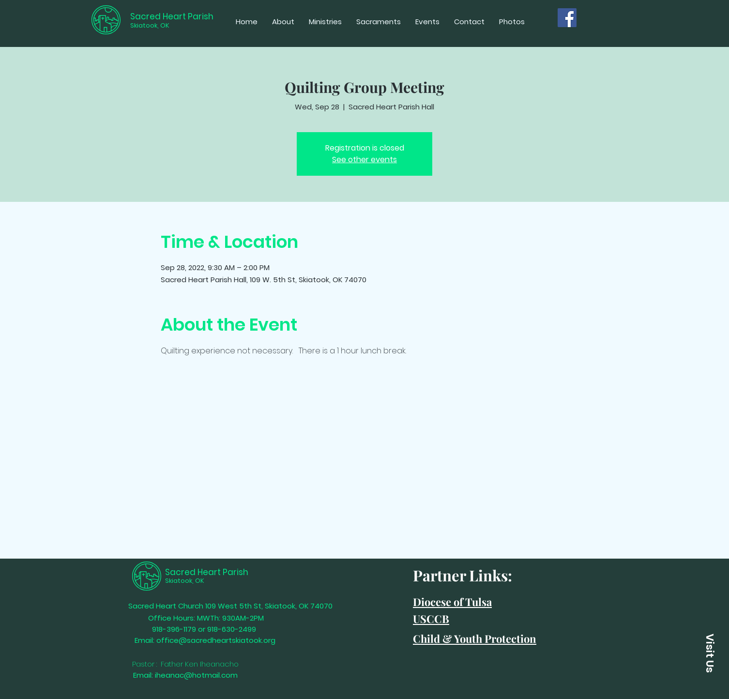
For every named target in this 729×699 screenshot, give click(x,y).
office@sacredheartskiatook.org (215, 640)
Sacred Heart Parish (171, 16)
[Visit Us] (709, 653)
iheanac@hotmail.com (196, 675)
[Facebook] (567, 17)
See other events (364, 159)
